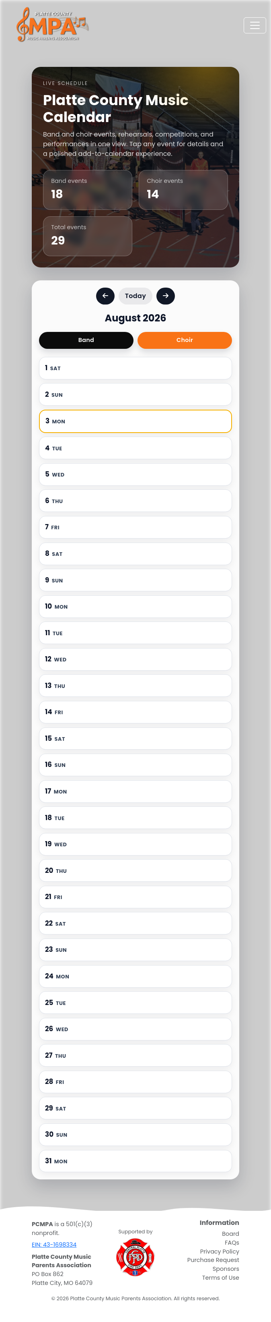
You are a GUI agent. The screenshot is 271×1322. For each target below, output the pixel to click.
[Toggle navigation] (255, 25)
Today (135, 295)
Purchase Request (213, 1260)
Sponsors (226, 1269)
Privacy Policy (219, 1251)
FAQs (232, 1243)
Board (230, 1234)
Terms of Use (220, 1278)
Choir (185, 340)
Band (86, 340)
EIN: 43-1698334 (54, 1245)
